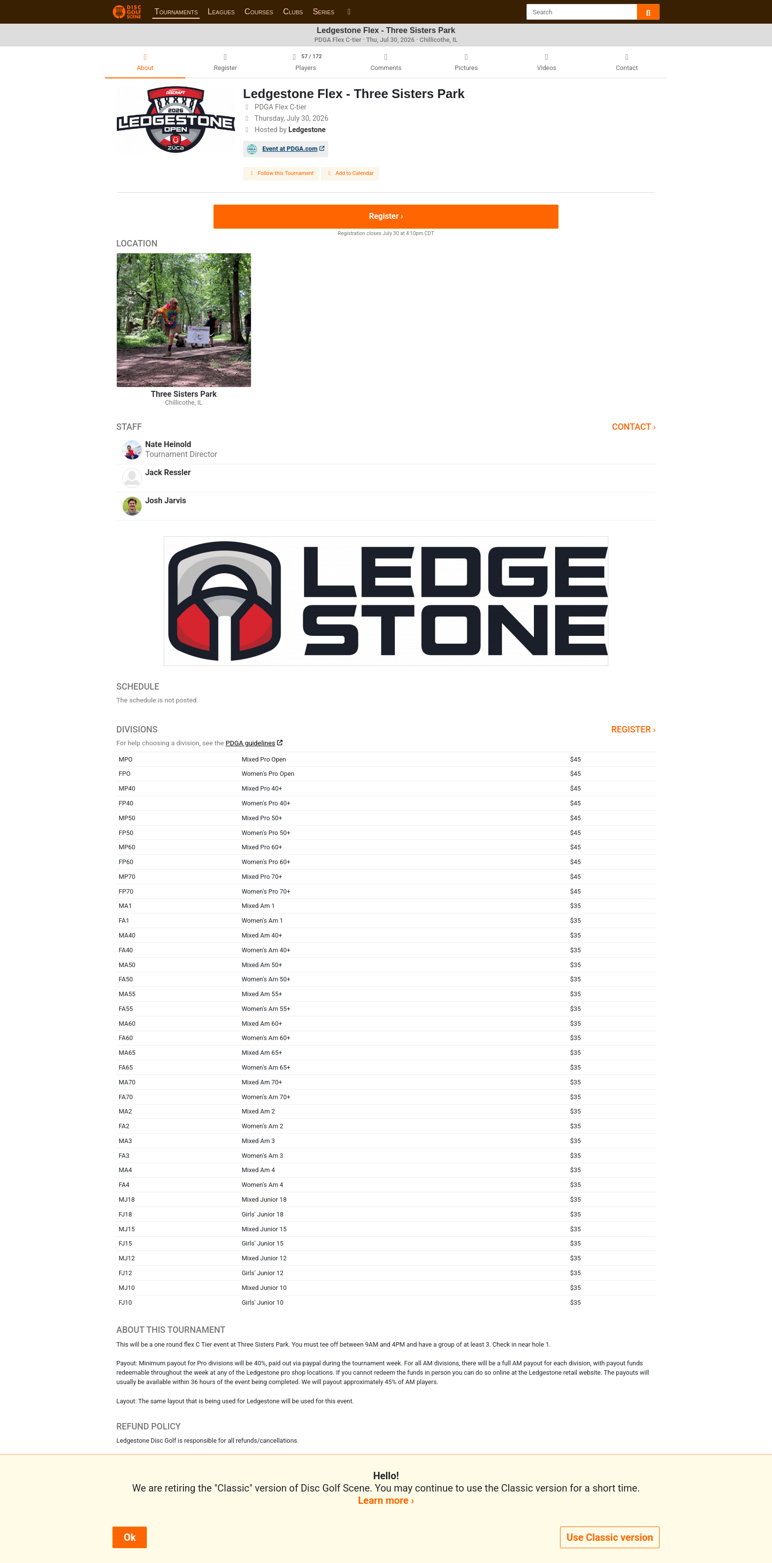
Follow (281, 173)
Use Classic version (609, 1537)
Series (323, 11)
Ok (129, 1537)
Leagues (221, 11)
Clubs (293, 11)
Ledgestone (307, 130)
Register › (386, 216)
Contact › (634, 427)
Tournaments (176, 11)
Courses (259, 11)
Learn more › (386, 1500)
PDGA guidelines (251, 743)
